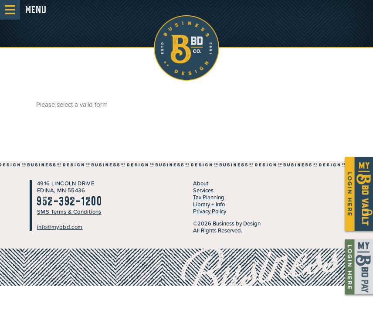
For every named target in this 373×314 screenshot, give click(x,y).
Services (203, 190)
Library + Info (209, 204)
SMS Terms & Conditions (69, 212)
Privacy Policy (209, 211)
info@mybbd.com (60, 227)
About (200, 183)
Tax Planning (208, 197)
